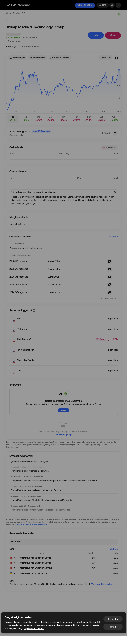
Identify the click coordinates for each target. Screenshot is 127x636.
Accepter (113, 618)
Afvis (113, 626)
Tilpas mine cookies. (34, 628)
